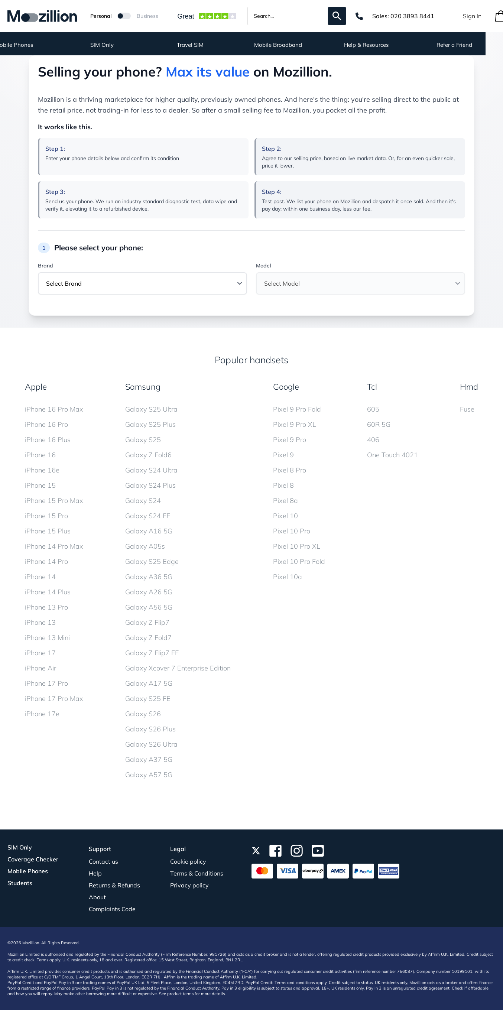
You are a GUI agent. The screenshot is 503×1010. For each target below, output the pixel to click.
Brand (45, 265)
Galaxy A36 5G (148, 576)
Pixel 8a (285, 500)
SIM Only (119, 44)
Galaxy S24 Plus (150, 485)
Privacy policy (189, 885)
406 (373, 439)
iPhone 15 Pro (46, 516)
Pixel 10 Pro (291, 531)
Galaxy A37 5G (148, 759)
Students (19, 883)
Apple (36, 386)
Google (286, 386)
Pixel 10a (287, 576)
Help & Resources (383, 44)
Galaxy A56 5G (148, 607)
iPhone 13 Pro (46, 607)
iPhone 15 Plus (48, 531)
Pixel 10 (285, 516)
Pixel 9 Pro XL (294, 424)
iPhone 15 (40, 485)
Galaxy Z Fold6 (148, 455)
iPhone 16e (42, 470)
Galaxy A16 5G (148, 531)
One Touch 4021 (392, 455)
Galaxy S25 (143, 439)
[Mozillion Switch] (124, 16)
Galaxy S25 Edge (152, 561)
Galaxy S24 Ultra (151, 470)
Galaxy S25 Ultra (151, 409)
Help (95, 873)
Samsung (142, 386)
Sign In (472, 16)
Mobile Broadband (295, 44)
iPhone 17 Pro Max (54, 698)
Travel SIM (207, 44)
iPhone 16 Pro (46, 424)
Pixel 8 (283, 485)
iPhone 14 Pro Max (54, 546)
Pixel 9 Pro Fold (297, 409)
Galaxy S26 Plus (150, 729)
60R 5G (378, 424)
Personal (100, 16)
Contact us (103, 861)
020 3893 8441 (412, 16)
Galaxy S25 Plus (150, 424)
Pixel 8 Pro (289, 470)
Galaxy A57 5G (148, 774)
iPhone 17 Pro (46, 683)
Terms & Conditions (196, 873)
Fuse (467, 409)
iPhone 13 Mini (47, 637)
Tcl (372, 386)
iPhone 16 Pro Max (54, 409)
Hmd (469, 386)
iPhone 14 (40, 576)
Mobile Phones (27, 871)
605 (373, 409)
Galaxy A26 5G (148, 592)
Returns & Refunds (114, 885)
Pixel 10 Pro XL (296, 546)
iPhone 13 (40, 622)
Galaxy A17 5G (148, 683)
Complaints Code (112, 909)
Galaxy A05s (145, 546)
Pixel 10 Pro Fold (299, 561)
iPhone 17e (42, 713)
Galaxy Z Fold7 (148, 637)
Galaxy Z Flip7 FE (152, 653)
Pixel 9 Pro (289, 439)
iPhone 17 (40, 653)
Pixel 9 (283, 455)
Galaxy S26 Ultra (151, 744)
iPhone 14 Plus (48, 592)
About (97, 897)
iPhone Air (40, 668)
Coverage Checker (32, 859)
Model (263, 265)
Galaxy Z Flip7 (147, 622)
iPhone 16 (40, 455)
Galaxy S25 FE (148, 698)
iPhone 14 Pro (46, 561)
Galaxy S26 (143, 713)
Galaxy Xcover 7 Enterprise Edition (178, 668)
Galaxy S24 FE (148, 516)
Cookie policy (188, 861)
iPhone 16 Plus (48, 439)
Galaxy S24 (143, 500)
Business (147, 16)
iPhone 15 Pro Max (54, 500)
